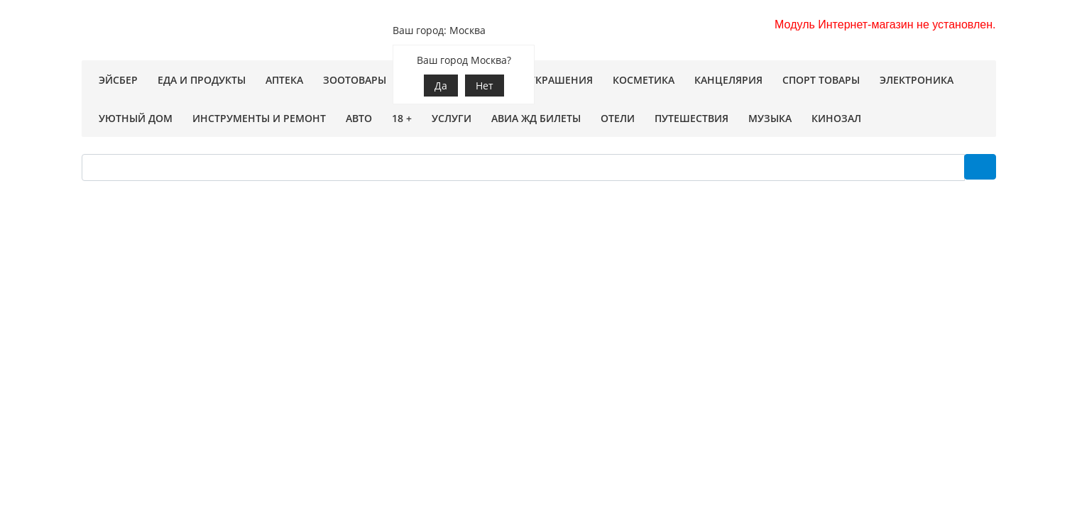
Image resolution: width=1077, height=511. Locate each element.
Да (440, 85)
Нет (484, 85)
